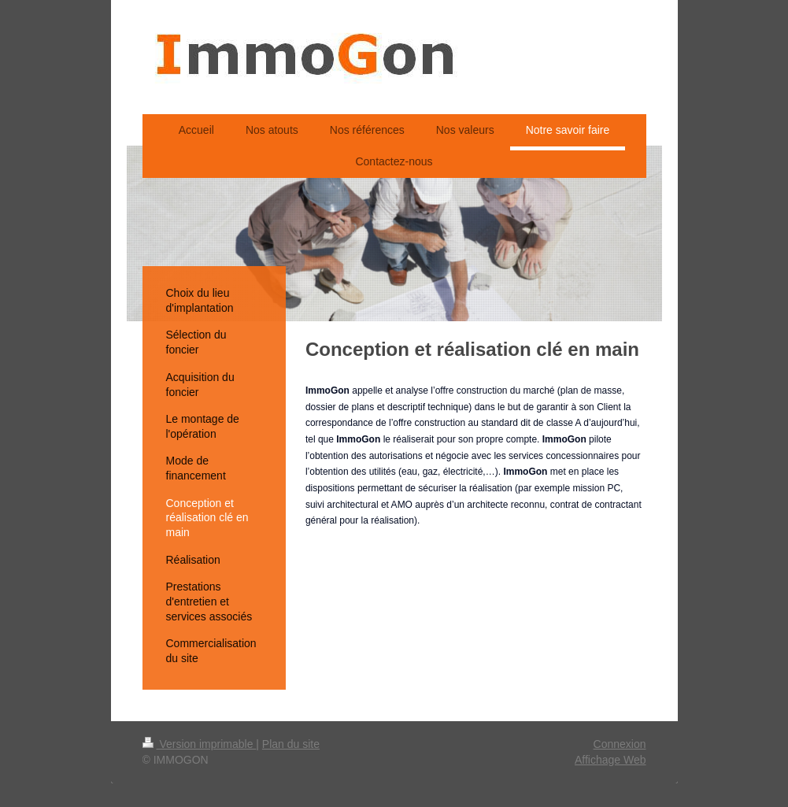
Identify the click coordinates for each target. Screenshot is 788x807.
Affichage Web (610, 759)
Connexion (620, 744)
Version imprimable (199, 744)
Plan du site (291, 744)
